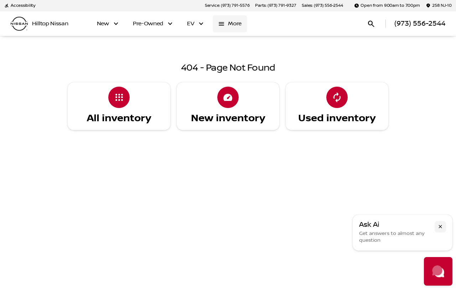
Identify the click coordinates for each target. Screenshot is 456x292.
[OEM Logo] (19, 24)
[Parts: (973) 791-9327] (275, 5)
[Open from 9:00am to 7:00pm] (387, 5)
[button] (440, 226)
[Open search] (371, 24)
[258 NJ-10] (438, 5)
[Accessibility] (20, 5)
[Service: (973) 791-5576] (227, 5)
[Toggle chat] (438, 271)
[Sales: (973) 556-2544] (322, 5)
